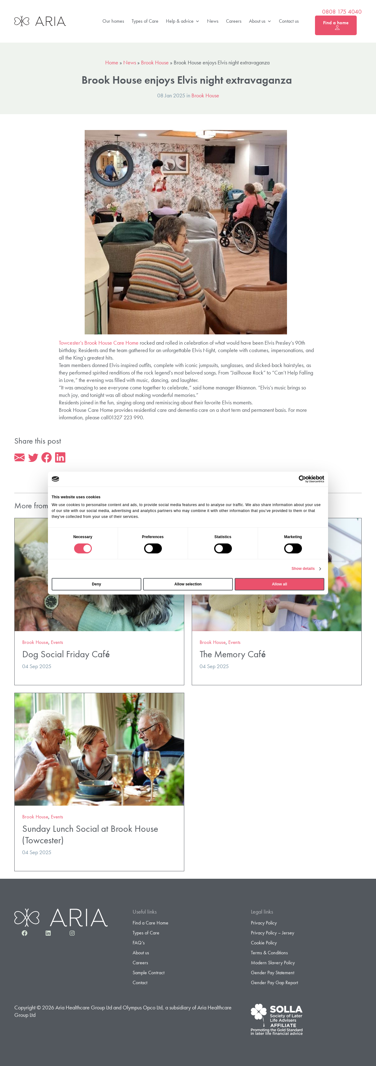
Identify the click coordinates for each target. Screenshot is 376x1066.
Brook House (155, 62)
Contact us (289, 21)
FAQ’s (139, 943)
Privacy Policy (264, 923)
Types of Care (145, 21)
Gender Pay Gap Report (274, 983)
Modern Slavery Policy (273, 964)
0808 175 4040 (342, 12)
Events (57, 643)
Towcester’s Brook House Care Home (99, 342)
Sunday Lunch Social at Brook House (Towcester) (90, 835)
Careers (234, 21)
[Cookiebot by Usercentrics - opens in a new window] (297, 479)
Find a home (336, 25)
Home (111, 62)
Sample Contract (148, 974)
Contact (140, 983)
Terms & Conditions (269, 954)
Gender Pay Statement (272, 974)
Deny (96, 584)
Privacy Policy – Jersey (272, 933)
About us (260, 21)
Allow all (279, 584)
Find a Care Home (150, 923)
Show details (303, 568)
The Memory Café (233, 655)
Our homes (113, 21)
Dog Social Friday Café (66, 655)
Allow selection (187, 584)
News (213, 21)
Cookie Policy (264, 943)
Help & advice (183, 21)
